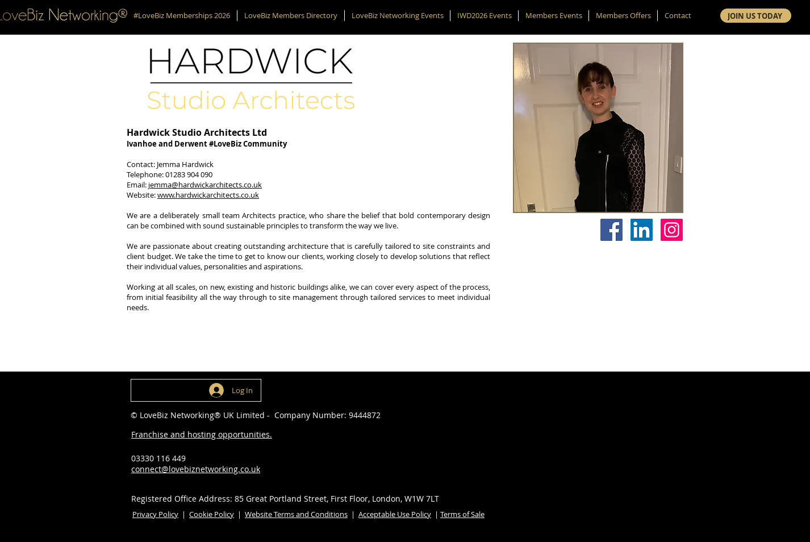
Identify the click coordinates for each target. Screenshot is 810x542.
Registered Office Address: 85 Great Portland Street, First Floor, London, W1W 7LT (285, 498)
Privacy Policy (155, 514)
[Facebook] (611, 230)
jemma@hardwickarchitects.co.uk (205, 185)
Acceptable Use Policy (394, 514)
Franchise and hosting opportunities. (201, 434)
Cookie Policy (211, 514)
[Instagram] (672, 230)
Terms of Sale (462, 514)
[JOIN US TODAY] (755, 16)
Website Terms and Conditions (296, 514)
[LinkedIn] (642, 230)
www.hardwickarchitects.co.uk (208, 195)
